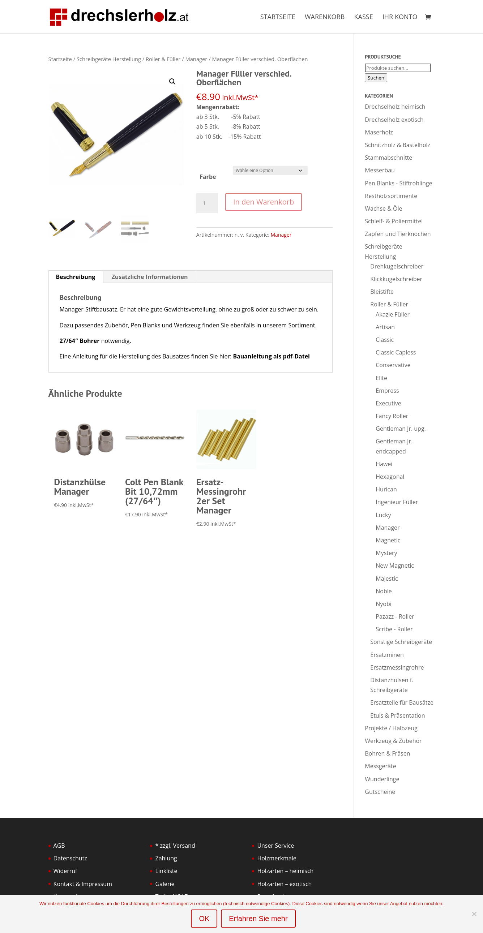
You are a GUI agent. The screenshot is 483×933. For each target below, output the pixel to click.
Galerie (164, 884)
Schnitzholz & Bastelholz (397, 145)
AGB (59, 846)
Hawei (384, 464)
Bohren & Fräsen (387, 753)
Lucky (383, 515)
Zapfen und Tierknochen (398, 234)
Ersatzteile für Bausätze (401, 702)
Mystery (386, 553)
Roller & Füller (163, 59)
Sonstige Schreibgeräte (401, 642)
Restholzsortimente (391, 196)
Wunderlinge (382, 779)
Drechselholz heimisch (395, 107)
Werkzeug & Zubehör (393, 741)
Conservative (393, 365)
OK (204, 919)
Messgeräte (380, 766)
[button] (172, 81)
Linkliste (166, 871)
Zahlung (166, 858)
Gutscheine (380, 792)
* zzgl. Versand (175, 846)
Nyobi (384, 604)
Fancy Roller (392, 416)
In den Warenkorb (263, 202)
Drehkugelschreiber (396, 266)
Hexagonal (390, 477)
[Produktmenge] (207, 203)
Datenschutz (70, 858)
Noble (384, 591)
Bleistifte (382, 292)
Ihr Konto (400, 17)
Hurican (386, 489)
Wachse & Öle (383, 208)
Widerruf (65, 871)
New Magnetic (395, 565)
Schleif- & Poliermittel (394, 221)
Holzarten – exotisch (284, 884)
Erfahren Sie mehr (258, 919)
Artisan (385, 327)
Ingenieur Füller (397, 502)
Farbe (208, 177)
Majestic (387, 578)
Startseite (277, 17)
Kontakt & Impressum (83, 884)
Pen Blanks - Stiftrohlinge (398, 183)
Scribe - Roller (394, 629)
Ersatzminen (387, 655)
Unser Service (275, 846)
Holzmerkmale (276, 858)
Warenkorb (325, 17)
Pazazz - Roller (395, 616)
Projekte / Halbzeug (391, 728)
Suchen (376, 77)
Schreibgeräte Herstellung (109, 59)
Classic (385, 340)
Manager (196, 59)
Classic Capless (396, 352)
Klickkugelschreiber (396, 279)
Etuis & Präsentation (397, 715)
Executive (388, 403)
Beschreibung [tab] (75, 277)
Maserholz (379, 132)
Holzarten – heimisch (285, 871)
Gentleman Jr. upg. (401, 429)
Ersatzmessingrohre (397, 667)
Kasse (363, 17)
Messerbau (380, 170)
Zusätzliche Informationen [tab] (149, 277)
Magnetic (388, 540)
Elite (381, 378)
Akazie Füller (393, 314)
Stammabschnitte (388, 158)
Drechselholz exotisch (394, 120)
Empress (387, 391)
